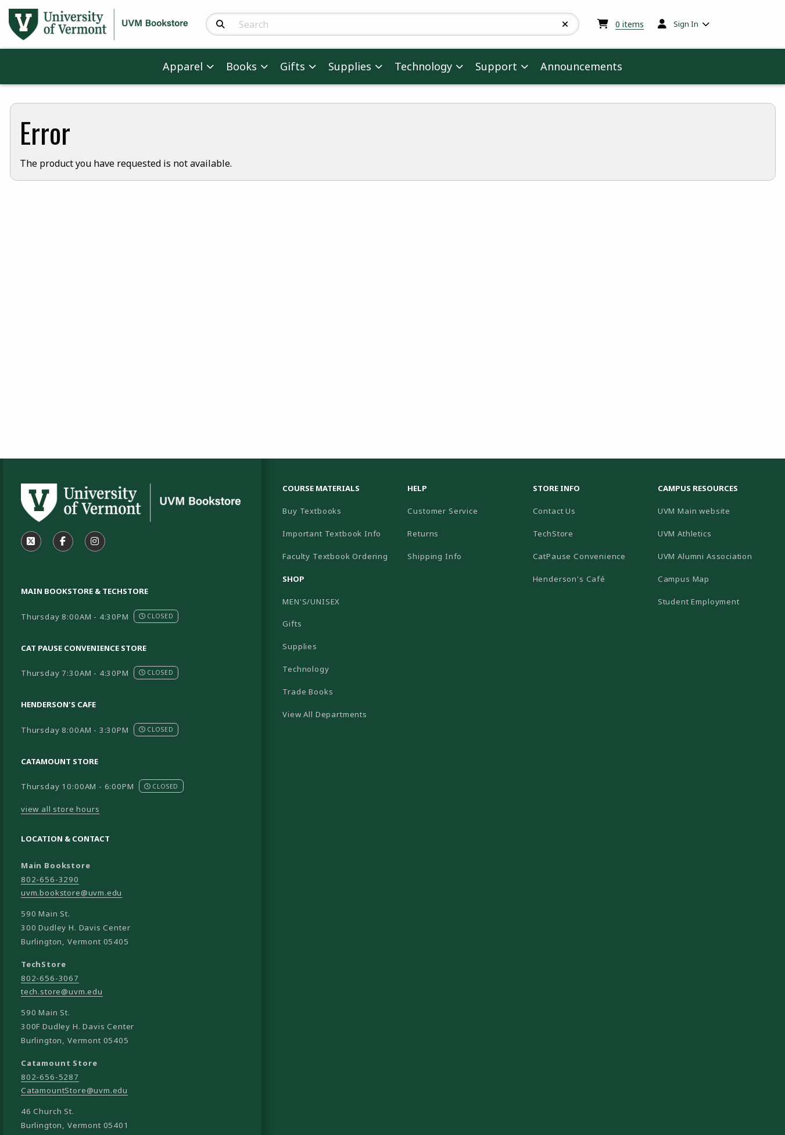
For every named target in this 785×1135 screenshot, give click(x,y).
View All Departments (324, 714)
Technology (305, 669)
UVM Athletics (715, 533)
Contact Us (554, 511)
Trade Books (307, 691)
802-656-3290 (50, 879)
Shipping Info (434, 556)
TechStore (553, 533)
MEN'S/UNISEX (311, 601)
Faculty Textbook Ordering (335, 556)
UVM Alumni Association (715, 555)
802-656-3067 (50, 978)
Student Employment (715, 601)
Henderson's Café (569, 579)
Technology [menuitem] (423, 66)
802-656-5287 (50, 1077)
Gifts (292, 623)
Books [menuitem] (241, 66)
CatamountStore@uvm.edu (74, 1090)
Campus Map (715, 578)
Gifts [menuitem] (292, 66)
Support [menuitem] (496, 66)
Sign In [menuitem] (685, 24)
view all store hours (60, 809)
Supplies (299, 646)
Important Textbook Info (331, 533)
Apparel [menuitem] (183, 66)
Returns (423, 533)
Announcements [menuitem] (581, 66)
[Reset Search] (565, 24)
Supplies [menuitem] (349, 66)
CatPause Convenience (579, 556)
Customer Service (442, 511)
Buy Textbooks (312, 511)
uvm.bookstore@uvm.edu (71, 892)
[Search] (220, 24)
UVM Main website (715, 510)
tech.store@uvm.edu (62, 991)
